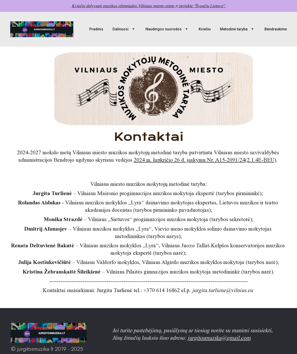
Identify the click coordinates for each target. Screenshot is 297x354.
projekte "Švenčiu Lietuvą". (202, 5)
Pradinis (96, 29)
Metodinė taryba (234, 29)
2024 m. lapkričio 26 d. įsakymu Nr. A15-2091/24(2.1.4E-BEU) (205, 160)
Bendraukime (276, 29)
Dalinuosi (121, 29)
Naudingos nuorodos (163, 29)
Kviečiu (205, 29)
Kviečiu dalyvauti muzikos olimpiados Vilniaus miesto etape (123, 5)
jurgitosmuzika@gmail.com (219, 338)
